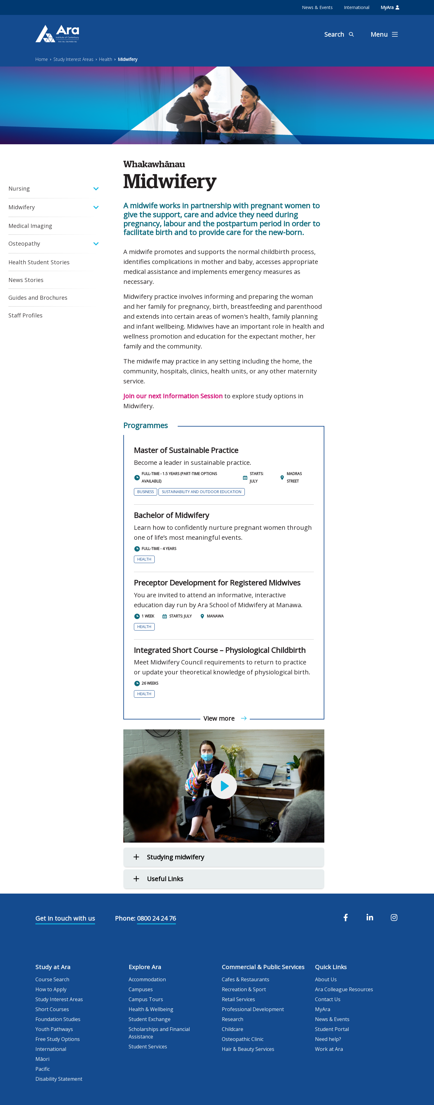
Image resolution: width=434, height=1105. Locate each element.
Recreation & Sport (244, 989)
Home (41, 59)
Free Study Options (57, 1039)
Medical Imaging (30, 225)
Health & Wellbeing (151, 1009)
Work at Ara (329, 1049)
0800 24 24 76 (156, 918)
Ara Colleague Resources (344, 989)
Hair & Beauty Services (248, 1049)
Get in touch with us (65, 918)
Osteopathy (24, 243)
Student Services (148, 1046)
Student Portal (332, 1029)
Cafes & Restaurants (245, 979)
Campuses (141, 989)
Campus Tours (146, 999)
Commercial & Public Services (263, 967)
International (356, 7)
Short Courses (52, 1009)
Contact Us (327, 999)
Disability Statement (58, 1078)
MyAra (390, 7)
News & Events (317, 7)
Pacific (42, 1069)
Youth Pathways (54, 1029)
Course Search (52, 979)
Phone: (125, 918)
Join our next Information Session (173, 396)
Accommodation (147, 979)
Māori (42, 1059)
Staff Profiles (25, 315)
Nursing (19, 188)
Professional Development (253, 1009)
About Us (326, 979)
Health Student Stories (39, 262)
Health (105, 59)
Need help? (328, 1039)
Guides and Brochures (37, 297)
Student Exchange (150, 1019)
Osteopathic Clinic (242, 1039)
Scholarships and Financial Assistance (159, 1033)
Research (232, 1019)
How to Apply (50, 989)
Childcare (232, 1029)
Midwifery (127, 59)
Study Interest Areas (73, 59)
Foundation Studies (57, 1019)
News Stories (25, 280)
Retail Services (238, 999)
